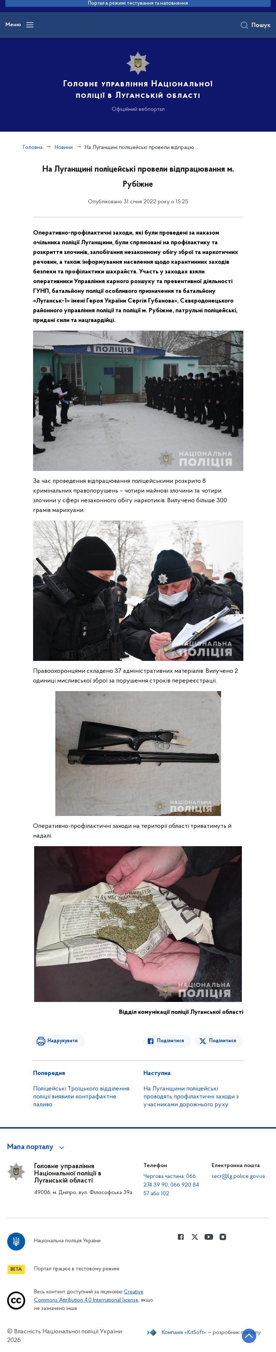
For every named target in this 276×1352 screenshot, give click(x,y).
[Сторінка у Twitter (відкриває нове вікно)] (194, 1237)
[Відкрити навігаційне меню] (29, 24)
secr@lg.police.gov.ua (238, 1176)
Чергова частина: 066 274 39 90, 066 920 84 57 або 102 (171, 1185)
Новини (64, 147)
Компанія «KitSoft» (184, 1332)
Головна (32, 147)
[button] (36, 1147)
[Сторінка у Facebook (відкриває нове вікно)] (180, 1237)
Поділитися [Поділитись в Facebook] (170, 1041)
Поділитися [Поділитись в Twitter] (222, 1041)
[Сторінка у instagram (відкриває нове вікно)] (222, 1237)
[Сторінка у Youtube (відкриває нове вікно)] (208, 1237)
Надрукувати (62, 1041)
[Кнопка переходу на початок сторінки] (249, 1336)
